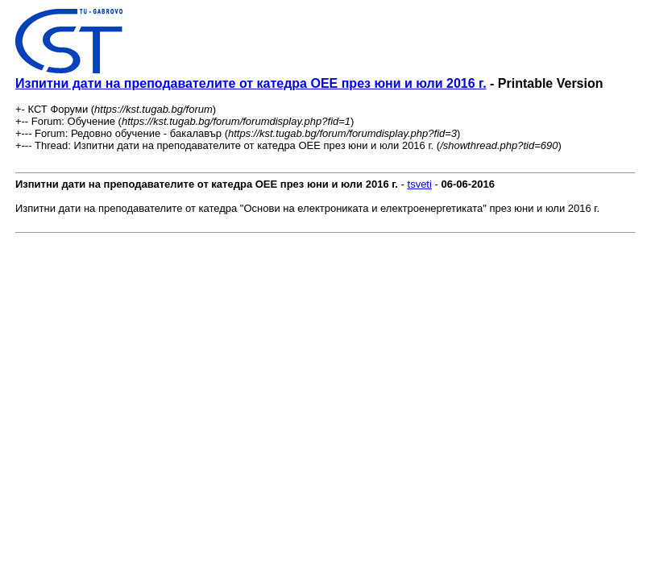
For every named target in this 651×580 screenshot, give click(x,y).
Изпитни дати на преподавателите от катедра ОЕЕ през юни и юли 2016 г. (251, 83)
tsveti (420, 184)
